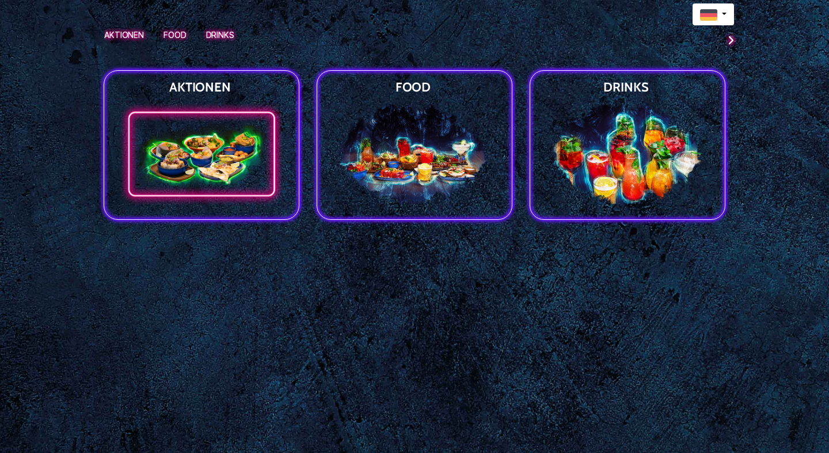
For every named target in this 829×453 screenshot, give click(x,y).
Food (175, 35)
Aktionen (124, 35)
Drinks (220, 35)
